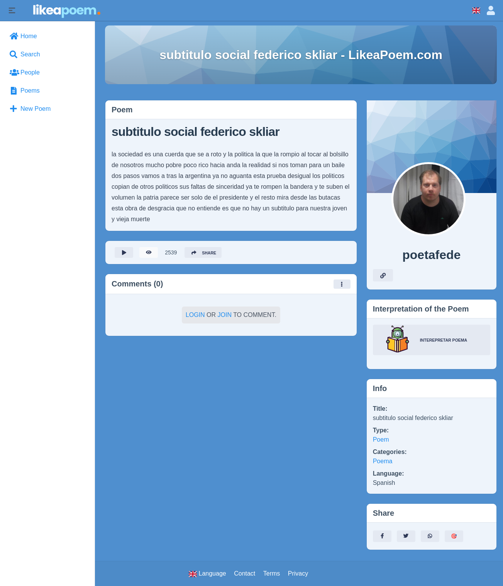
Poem (381, 439)
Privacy (298, 573)
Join (225, 317)
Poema (383, 461)
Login (195, 317)
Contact (244, 573)
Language (207, 573)
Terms (271, 573)
